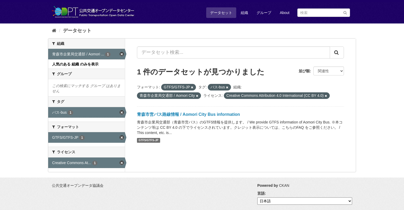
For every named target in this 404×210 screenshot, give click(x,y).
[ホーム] (54, 30)
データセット (221, 13)
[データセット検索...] (233, 52)
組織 (244, 13)
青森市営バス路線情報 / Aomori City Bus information (188, 114)
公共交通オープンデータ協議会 (78, 185)
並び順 (304, 71)
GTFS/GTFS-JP (148, 140)
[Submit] (345, 12)
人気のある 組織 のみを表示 (75, 64)
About (284, 13)
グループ (264, 13)
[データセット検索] (323, 12)
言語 (261, 193)
